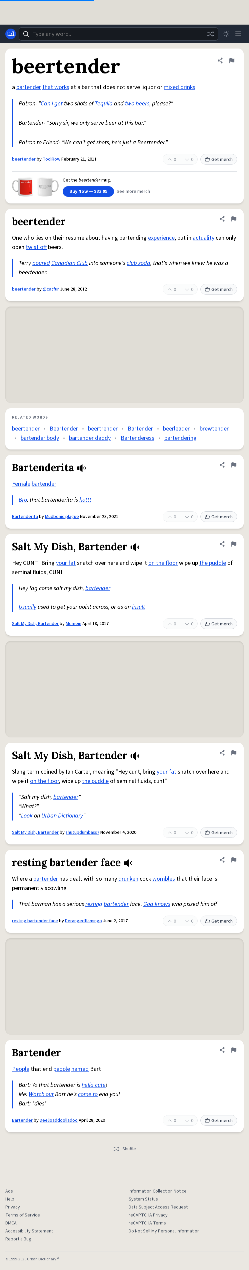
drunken (128, 879)
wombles (163, 879)
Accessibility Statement (29, 1231)
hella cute (94, 1085)
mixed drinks (179, 87)
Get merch (219, 159)
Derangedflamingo (83, 921)
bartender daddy (90, 438)
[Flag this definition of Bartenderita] (233, 464)
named (80, 1069)
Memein (73, 623)
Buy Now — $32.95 (88, 191)
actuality (203, 238)
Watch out (41, 1094)
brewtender (214, 429)
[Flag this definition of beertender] (231, 60)
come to (88, 1094)
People (20, 1069)
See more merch (133, 191)
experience (161, 238)
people (61, 1069)
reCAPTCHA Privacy (148, 1215)
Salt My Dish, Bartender (35, 623)
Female (21, 484)
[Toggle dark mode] (226, 34)
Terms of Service (22, 1215)
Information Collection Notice (158, 1191)
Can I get (52, 103)
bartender (28, 87)
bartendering (180, 438)
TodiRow (51, 159)
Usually (27, 607)
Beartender (64, 429)
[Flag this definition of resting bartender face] (233, 859)
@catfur (51, 289)
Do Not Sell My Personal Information (164, 1231)
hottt (85, 500)
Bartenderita (25, 516)
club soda (138, 263)
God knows (156, 904)
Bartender (140, 429)
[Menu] (238, 34)
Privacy (12, 1207)
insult (138, 607)
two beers (137, 103)
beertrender (103, 429)
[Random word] (210, 34)
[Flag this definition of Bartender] (233, 1050)
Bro (23, 500)
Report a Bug (18, 1239)
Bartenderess (137, 438)
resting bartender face (35, 921)
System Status (143, 1199)
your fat (66, 563)
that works (55, 87)
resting (93, 904)
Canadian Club (69, 263)
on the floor (163, 563)
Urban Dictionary (62, 816)
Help (9, 1199)
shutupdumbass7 (82, 832)
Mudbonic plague (62, 516)
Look (27, 816)
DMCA (11, 1223)
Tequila (104, 103)
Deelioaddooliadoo (59, 1120)
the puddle (212, 563)
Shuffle (124, 1149)
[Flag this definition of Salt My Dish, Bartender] (233, 544)
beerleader (176, 429)
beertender (24, 159)
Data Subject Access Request (158, 1207)
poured (41, 263)
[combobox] (118, 34)
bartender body (40, 438)
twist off (36, 247)
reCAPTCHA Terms (147, 1223)
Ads (9, 1191)
